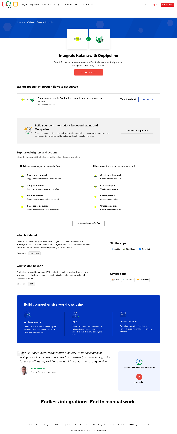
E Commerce (34, 253)
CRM (32, 284)
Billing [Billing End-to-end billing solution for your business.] (56, 4)
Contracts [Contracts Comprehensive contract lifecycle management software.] (67, 4)
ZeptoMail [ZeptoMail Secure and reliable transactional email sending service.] (34, 4)
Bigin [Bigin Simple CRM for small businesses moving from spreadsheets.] (24, 4)
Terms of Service (85, 425)
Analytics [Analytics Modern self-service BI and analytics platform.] (46, 4)
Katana (39, 22)
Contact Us (30, 425)
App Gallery (29, 22)
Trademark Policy (109, 425)
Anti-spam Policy (72, 425)
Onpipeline (49, 22)
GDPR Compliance (135, 425)
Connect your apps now (137, 130)
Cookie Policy (122, 425)
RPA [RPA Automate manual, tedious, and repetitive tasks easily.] (77, 4)
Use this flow (148, 99)
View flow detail (128, 99)
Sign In (156, 5)
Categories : (22, 253)
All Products (87, 4)
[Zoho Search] (146, 5)
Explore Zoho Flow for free (88, 223)
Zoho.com (10, 5)
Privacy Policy (97, 425)
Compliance (48, 425)
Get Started (167, 5)
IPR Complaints (59, 425)
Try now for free (89, 72)
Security (38, 425)
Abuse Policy (148, 425)
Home (19, 22)
